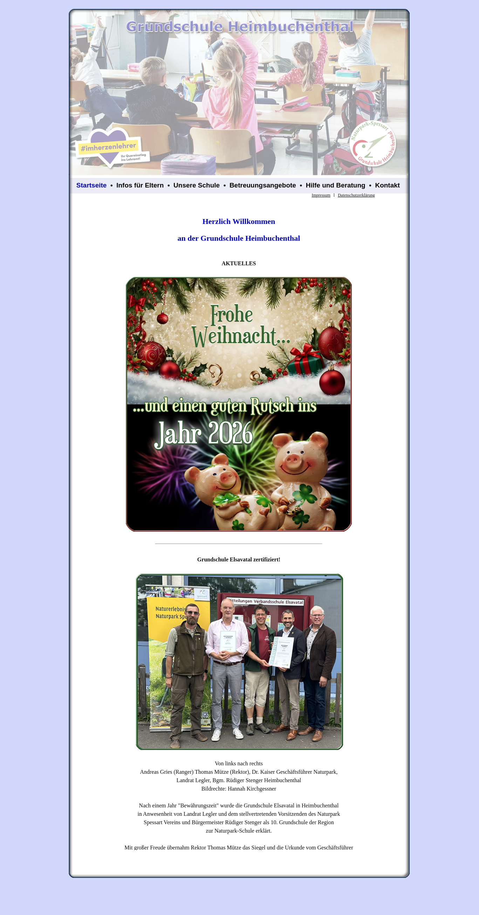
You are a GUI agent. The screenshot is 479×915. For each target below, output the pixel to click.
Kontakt (387, 185)
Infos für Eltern (140, 185)
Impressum (321, 195)
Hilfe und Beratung (335, 185)
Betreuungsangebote (263, 185)
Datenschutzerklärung (356, 195)
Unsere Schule (196, 185)
